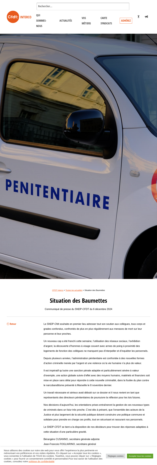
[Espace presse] (146, 17)
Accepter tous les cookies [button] (140, 456)
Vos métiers (86, 21)
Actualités (65, 20)
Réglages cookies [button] (116, 456)
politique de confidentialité (41, 461)
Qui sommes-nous (41, 21)
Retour (11, 324)
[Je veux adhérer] (138, 17)
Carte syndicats (106, 21)
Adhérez (126, 20)
